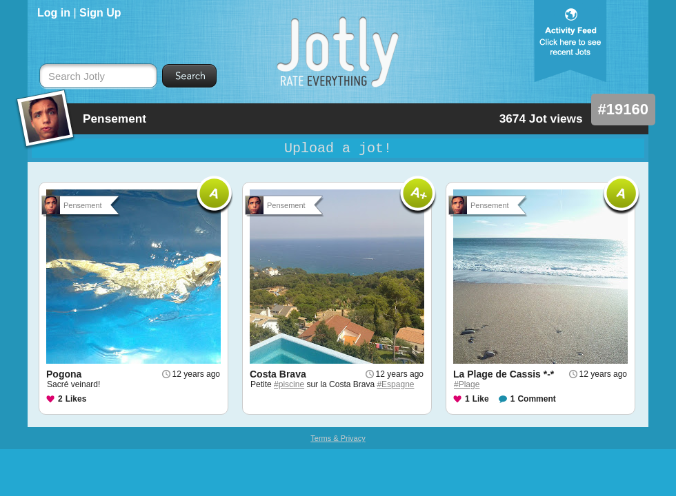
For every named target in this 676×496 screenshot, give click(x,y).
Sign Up (100, 13)
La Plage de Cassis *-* (503, 374)
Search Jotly (76, 76)
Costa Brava (278, 374)
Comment (536, 399)
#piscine (289, 384)
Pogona (63, 374)
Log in (53, 13)
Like (481, 399)
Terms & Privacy (337, 438)
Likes (76, 399)
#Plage (466, 384)
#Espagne (395, 384)
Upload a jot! (338, 148)
